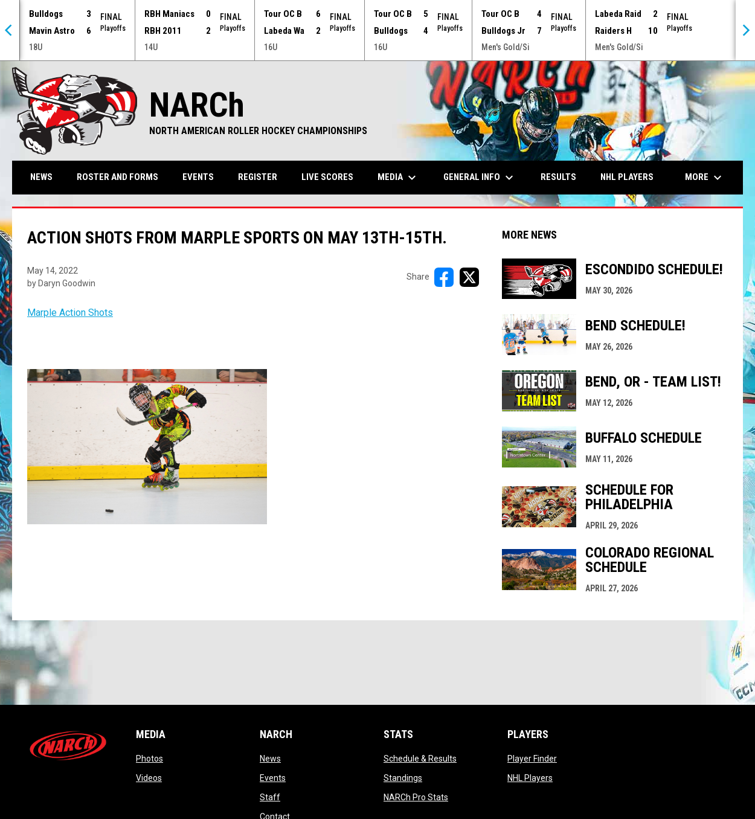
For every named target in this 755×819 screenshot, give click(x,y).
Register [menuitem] (257, 177)
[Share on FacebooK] (444, 277)
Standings (403, 778)
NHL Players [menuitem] (627, 177)
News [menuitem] (41, 177)
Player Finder (532, 758)
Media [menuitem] (398, 177)
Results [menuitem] (558, 177)
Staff (270, 797)
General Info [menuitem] (479, 177)
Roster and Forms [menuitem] (117, 177)
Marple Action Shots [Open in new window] (70, 312)
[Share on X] (469, 277)
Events (273, 778)
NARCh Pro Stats (416, 797)
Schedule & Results (420, 758)
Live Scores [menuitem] (327, 177)
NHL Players (530, 778)
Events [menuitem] (198, 177)
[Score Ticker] (377, 30)
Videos (149, 778)
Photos (149, 758)
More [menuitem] (705, 177)
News (270, 758)
